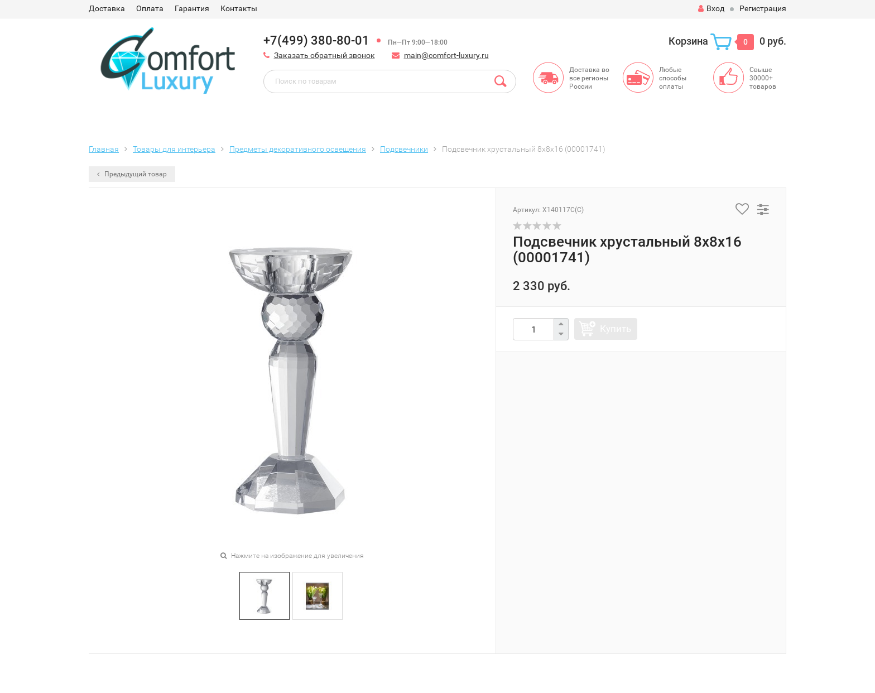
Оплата (150, 8)
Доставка (107, 8)
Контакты (238, 8)
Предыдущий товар (132, 174)
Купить (615, 328)
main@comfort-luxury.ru (446, 55)
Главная (104, 149)
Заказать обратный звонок (324, 55)
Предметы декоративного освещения (297, 149)
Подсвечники (404, 149)
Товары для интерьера (174, 149)
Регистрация (762, 8)
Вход (711, 8)
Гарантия (192, 8)
